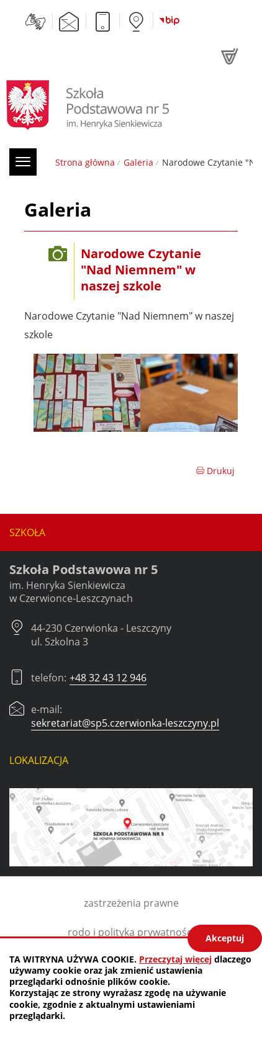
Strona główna (85, 162)
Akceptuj (225, 938)
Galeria (138, 162)
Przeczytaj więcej (175, 959)
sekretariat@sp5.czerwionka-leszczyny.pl (125, 723)
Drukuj (215, 471)
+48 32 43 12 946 (108, 678)
